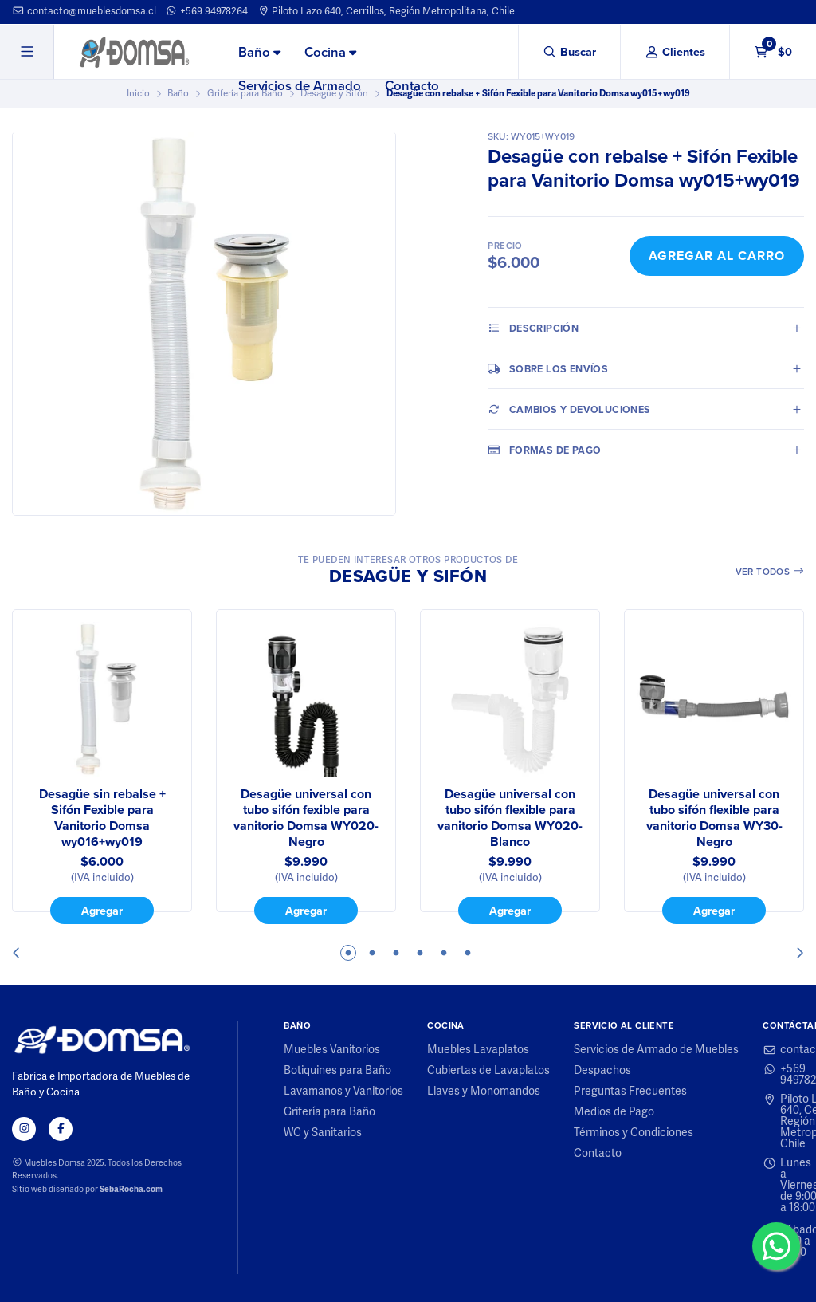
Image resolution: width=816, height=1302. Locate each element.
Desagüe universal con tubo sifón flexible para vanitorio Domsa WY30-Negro (714, 818)
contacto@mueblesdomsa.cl (84, 11)
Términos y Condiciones (633, 1133)
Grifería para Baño (329, 1112)
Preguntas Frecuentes (630, 1091)
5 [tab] (444, 953)
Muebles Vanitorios (332, 1050)
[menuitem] (259, 52)
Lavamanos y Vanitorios (343, 1091)
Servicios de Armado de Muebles (656, 1050)
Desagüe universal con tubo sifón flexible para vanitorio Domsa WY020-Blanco (510, 818)
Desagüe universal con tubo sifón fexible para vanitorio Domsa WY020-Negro (306, 818)
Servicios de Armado (299, 85)
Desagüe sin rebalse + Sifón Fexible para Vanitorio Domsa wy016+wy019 (102, 818)
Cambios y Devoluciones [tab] (569, 409)
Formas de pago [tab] (544, 450)
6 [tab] (468, 953)
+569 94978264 (206, 11)
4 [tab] (420, 953)
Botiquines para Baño (337, 1070)
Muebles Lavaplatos (478, 1050)
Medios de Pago (614, 1112)
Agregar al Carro (717, 255)
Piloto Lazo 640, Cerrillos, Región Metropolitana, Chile (386, 11)
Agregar (102, 910)
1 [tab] (348, 953)
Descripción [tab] (533, 328)
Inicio (138, 93)
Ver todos (770, 571)
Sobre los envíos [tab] (548, 368)
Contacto (412, 85)
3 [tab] (396, 953)
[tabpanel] (102, 767)
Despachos (602, 1070)
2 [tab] (372, 953)
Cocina (330, 51)
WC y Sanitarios (323, 1133)
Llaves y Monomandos (483, 1091)
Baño (259, 51)
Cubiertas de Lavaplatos (488, 1070)
